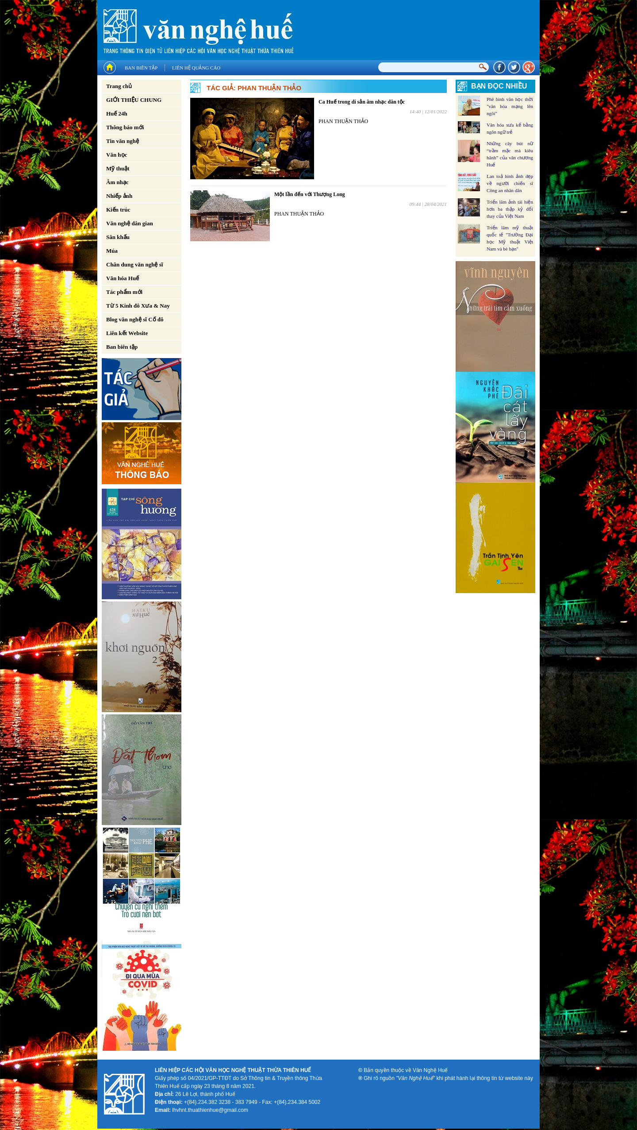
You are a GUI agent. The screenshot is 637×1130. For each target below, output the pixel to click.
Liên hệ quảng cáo (196, 67)
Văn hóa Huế (122, 278)
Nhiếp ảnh (119, 196)
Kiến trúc (118, 209)
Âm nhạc (117, 182)
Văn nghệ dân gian (129, 223)
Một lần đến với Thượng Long (309, 194)
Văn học (116, 154)
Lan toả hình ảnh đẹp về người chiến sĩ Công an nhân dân (510, 183)
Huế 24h (116, 113)
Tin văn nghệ (122, 141)
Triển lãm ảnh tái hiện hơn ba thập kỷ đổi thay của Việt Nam (510, 209)
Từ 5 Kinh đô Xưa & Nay (138, 305)
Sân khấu (118, 237)
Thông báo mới (125, 127)
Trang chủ (119, 86)
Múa (112, 250)
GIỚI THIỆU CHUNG (133, 99)
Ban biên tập (141, 67)
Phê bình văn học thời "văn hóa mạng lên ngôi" (510, 106)
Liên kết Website (127, 333)
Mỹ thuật (118, 168)
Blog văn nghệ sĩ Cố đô (135, 319)
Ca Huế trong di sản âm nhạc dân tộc (361, 102)
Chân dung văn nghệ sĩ (134, 264)
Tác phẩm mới (124, 292)
